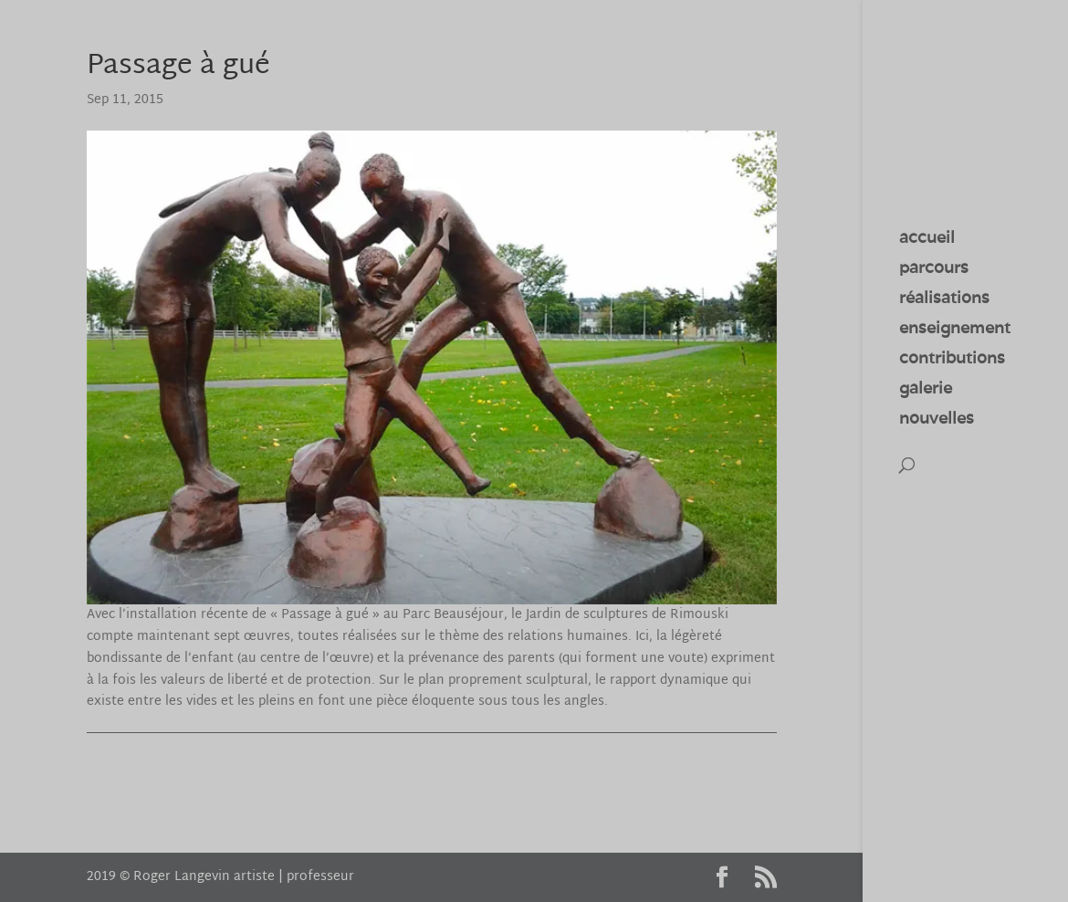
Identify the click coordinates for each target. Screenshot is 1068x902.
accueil (927, 239)
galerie (925, 390)
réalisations (944, 299)
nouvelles (936, 420)
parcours (934, 269)
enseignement (954, 329)
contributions (952, 359)
